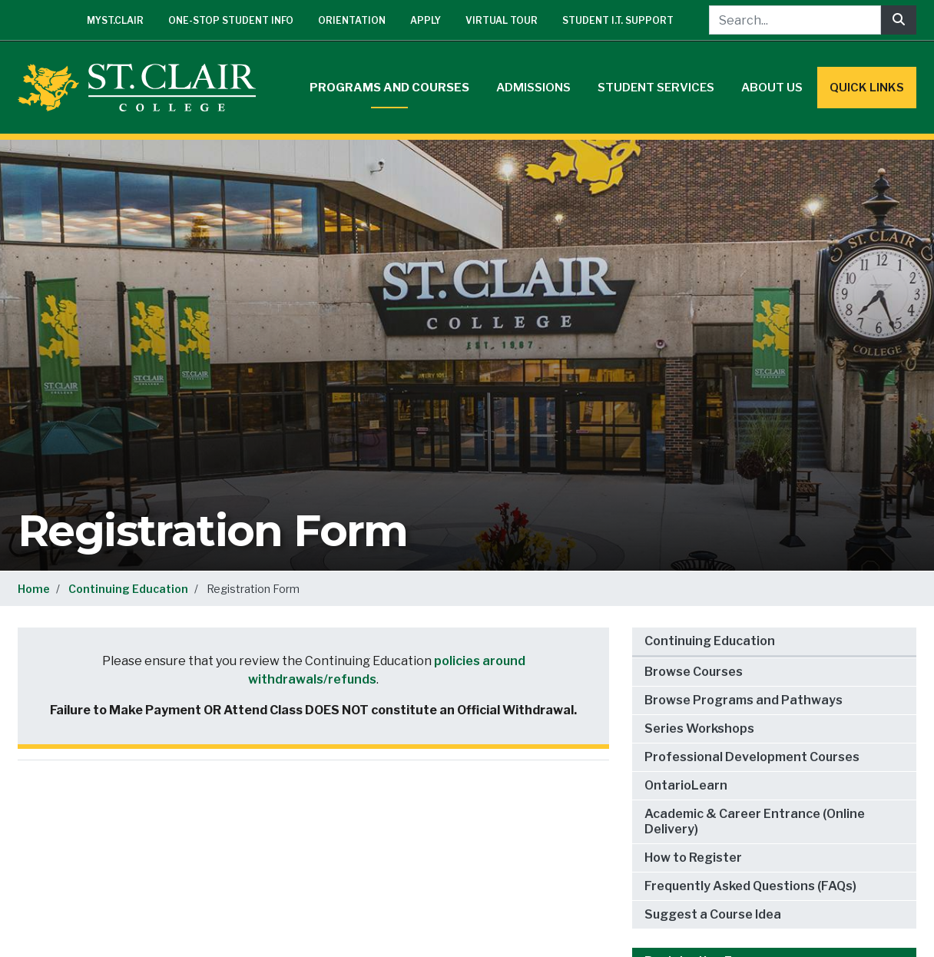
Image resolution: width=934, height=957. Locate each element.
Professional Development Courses (751, 757)
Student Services (656, 87)
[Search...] (795, 20)
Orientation (352, 20)
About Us (772, 87)
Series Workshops (699, 728)
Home (34, 588)
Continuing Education (128, 588)
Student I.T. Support (618, 20)
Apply (425, 20)
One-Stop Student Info (230, 20)
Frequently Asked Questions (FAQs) (750, 886)
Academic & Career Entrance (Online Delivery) (754, 821)
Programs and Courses (389, 87)
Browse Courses (693, 671)
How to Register (693, 857)
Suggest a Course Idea (712, 914)
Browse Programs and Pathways (743, 700)
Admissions (533, 87)
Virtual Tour (501, 20)
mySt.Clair (115, 20)
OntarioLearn (685, 785)
